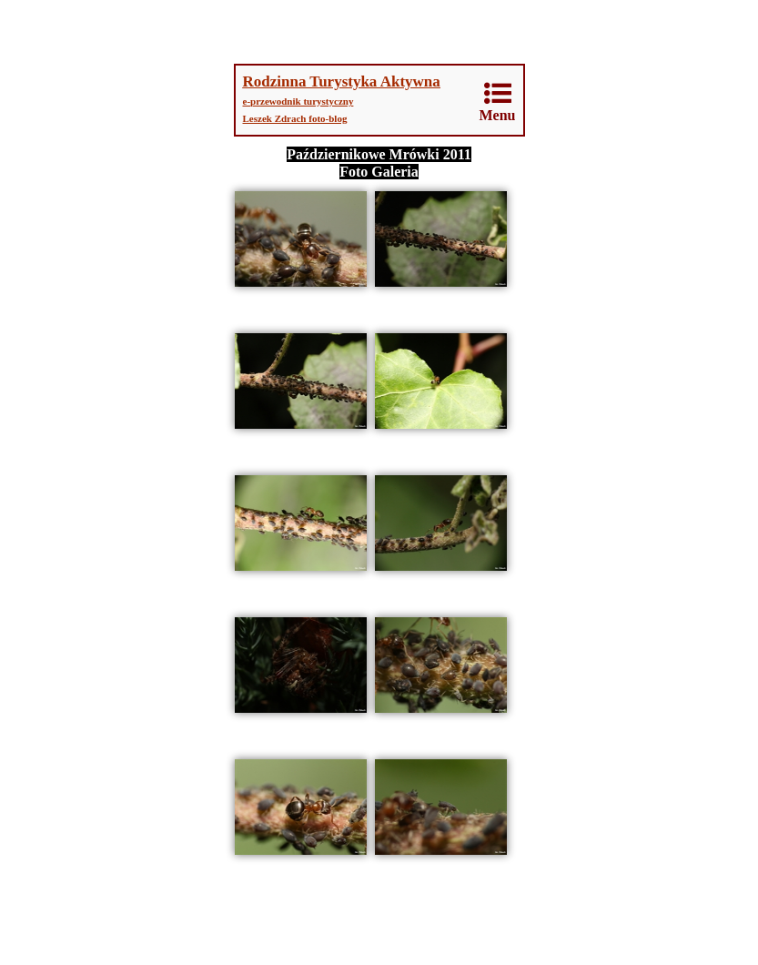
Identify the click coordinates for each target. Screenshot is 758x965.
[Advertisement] (379, 32)
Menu (498, 101)
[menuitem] (498, 102)
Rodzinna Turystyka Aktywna (341, 81)
